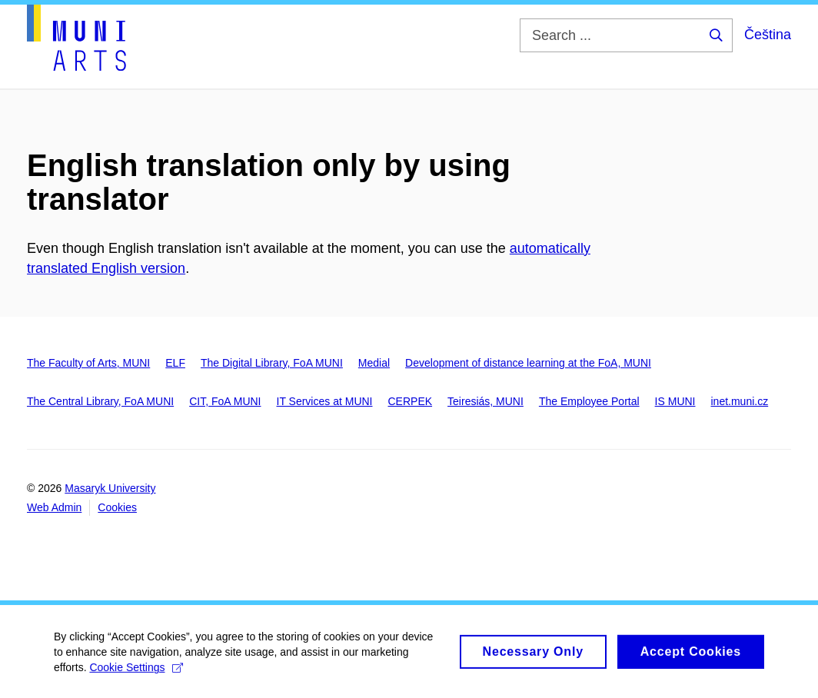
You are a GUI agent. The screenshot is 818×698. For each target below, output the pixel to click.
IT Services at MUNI (325, 401)
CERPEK (410, 401)
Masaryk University (110, 488)
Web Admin (54, 507)
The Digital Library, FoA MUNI (272, 363)
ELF (175, 363)
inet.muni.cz (740, 401)
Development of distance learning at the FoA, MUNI (528, 363)
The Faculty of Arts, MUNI (88, 363)
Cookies (117, 507)
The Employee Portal (589, 401)
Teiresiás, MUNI (485, 401)
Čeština (767, 34)
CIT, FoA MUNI (225, 401)
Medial (374, 363)
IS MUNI (675, 401)
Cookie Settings (135, 673)
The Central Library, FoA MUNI (100, 401)
